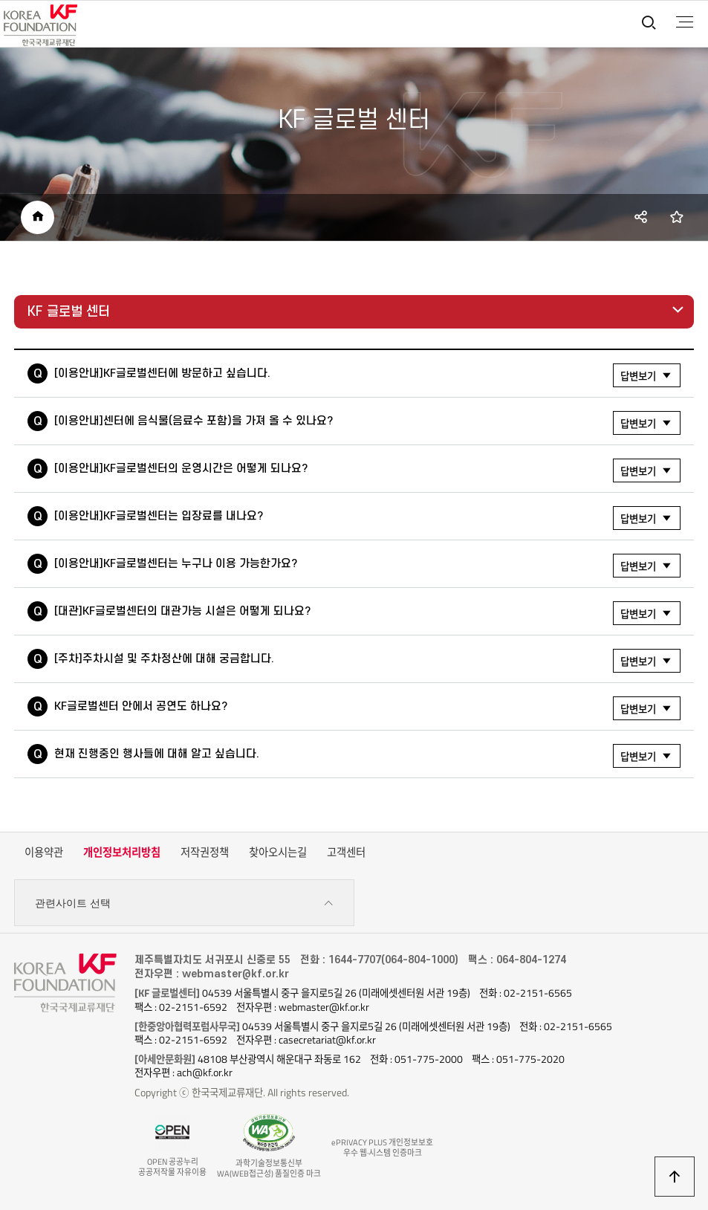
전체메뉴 (684, 22)
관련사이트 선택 (184, 903)
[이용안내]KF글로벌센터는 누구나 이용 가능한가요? (367, 566)
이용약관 (44, 852)
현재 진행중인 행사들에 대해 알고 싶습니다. (367, 756)
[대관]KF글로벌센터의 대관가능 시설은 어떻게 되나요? (367, 613)
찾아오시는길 (278, 852)
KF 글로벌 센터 (68, 312)
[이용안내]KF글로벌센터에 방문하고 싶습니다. (367, 375)
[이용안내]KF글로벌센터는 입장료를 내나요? (367, 518)
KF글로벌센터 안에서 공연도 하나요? (367, 708)
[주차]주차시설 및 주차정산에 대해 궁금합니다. (367, 661)
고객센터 (346, 852)
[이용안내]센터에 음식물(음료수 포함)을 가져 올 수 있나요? (367, 423)
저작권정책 (205, 852)
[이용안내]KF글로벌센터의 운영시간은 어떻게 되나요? (367, 470)
